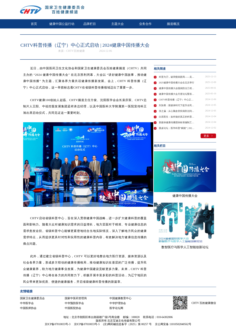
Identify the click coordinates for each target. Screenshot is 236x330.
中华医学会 (27, 303)
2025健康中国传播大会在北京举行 (176, 82)
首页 (34, 24)
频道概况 (173, 24)
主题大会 (117, 24)
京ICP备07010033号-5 (87, 324)
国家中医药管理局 (76, 298)
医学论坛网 (116, 308)
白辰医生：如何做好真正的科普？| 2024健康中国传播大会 (177, 116)
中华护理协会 (117, 303)
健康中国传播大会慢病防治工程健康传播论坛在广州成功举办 (177, 88)
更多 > (208, 135)
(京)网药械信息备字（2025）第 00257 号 (127, 324)
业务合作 (145, 24)
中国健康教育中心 (120, 298)
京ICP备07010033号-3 (57, 324)
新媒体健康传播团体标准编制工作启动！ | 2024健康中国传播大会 (177, 122)
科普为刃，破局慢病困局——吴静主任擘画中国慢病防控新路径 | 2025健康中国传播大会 (177, 77)
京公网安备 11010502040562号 (173, 324)
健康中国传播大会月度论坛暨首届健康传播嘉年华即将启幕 (177, 94)
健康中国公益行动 (61, 24)
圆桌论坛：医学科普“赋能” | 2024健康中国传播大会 (177, 128)
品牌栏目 (89, 24)
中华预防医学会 (74, 303)
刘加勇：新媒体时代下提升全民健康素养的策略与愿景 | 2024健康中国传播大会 (177, 105)
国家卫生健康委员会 (32, 298)
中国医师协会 (28, 308)
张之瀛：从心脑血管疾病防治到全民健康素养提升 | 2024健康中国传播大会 (177, 111)
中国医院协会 (73, 308)
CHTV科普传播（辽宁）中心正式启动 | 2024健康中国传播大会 (177, 99)
